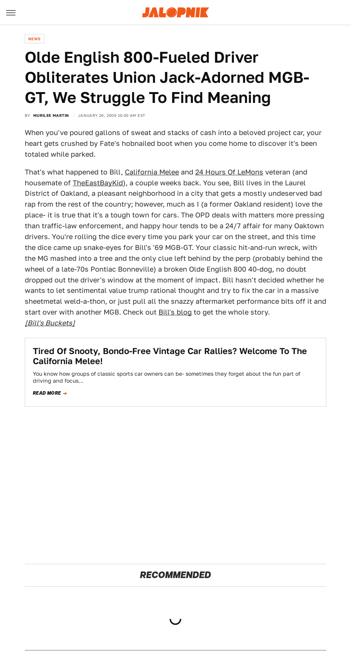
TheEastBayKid (98, 183)
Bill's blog (175, 312)
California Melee (152, 172)
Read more (47, 393)
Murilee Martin (51, 115)
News (34, 38)
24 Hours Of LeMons (229, 172)
